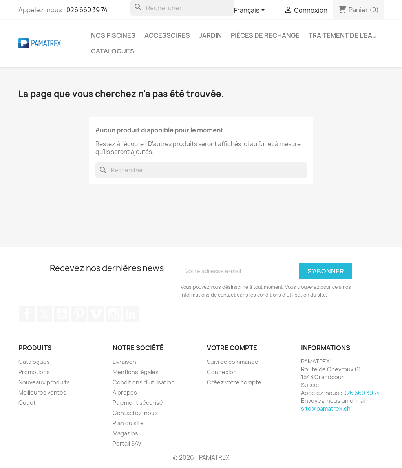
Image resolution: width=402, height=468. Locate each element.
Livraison (124, 361)
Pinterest (79, 314)
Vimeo (96, 314)
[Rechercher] (182, 8)
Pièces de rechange (265, 35)
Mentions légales (136, 372)
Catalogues (112, 51)
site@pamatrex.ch (326, 408)
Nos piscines (113, 35)
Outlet (27, 402)
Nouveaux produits (44, 382)
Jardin (210, 35)
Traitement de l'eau (343, 35)
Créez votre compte (234, 382)
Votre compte (232, 347)
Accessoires (167, 35)
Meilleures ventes (42, 392)
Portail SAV (127, 443)
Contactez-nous (135, 413)
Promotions (34, 372)
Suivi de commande (232, 361)
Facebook (27, 314)
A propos (125, 392)
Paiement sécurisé (138, 402)
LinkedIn (131, 314)
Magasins (125, 433)
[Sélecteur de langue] (251, 10)
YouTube (61, 314)
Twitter (44, 314)
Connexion (222, 372)
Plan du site (128, 423)
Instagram (113, 314)
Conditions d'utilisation (144, 382)
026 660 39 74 (87, 10)
